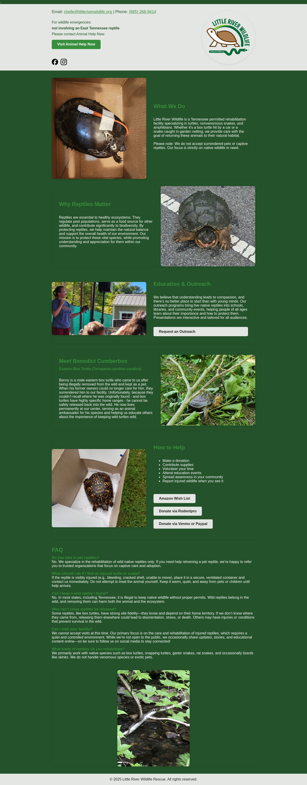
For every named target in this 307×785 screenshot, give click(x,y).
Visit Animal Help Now (76, 44)
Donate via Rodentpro (177, 511)
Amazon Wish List (174, 498)
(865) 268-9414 (142, 11)
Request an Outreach (177, 331)
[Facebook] (55, 62)
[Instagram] (64, 62)
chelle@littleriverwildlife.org (88, 11)
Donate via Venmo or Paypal (183, 524)
